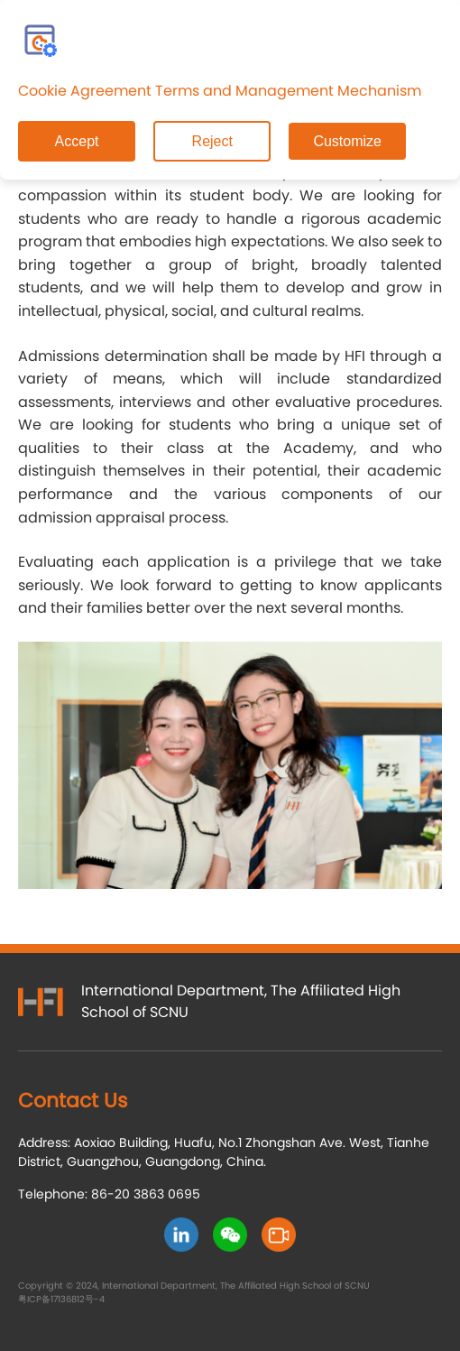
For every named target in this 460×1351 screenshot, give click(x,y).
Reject (212, 141)
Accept (77, 141)
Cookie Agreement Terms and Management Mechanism (219, 90)
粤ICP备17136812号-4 (61, 1299)
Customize (347, 141)
